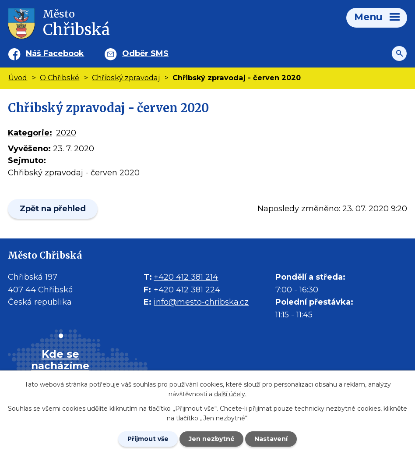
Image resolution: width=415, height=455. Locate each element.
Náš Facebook (55, 53)
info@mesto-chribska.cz (201, 302)
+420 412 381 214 (186, 277)
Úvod (17, 77)
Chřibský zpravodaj (126, 77)
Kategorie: (30, 133)
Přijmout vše (148, 439)
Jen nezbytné (212, 439)
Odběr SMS (145, 53)
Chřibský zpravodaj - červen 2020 (74, 173)
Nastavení (271, 439)
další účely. (230, 394)
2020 (66, 133)
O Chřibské (59, 77)
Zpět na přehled (53, 208)
